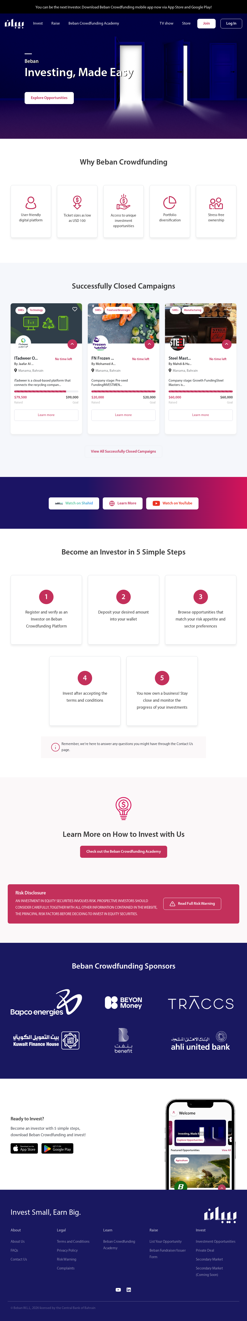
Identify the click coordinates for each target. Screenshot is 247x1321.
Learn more (46, 415)
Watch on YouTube (172, 503)
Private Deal (205, 1251)
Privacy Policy (67, 1251)
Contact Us (19, 1260)
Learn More (122, 503)
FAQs (14, 1251)
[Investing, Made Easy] (28, 54)
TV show (166, 24)
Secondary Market (209, 1260)
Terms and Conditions (73, 1242)
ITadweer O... (26, 358)
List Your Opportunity (166, 1242)
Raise (55, 24)
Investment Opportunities (215, 1242)
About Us (18, 1242)
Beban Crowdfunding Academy (94, 24)
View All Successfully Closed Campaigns (123, 452)
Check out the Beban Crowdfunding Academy (123, 852)
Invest (38, 24)
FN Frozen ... (102, 358)
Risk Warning (66, 1260)
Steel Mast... (180, 358)
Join (206, 24)
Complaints (66, 1268)
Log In (231, 24)
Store (186, 24)
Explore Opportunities (49, 98)
